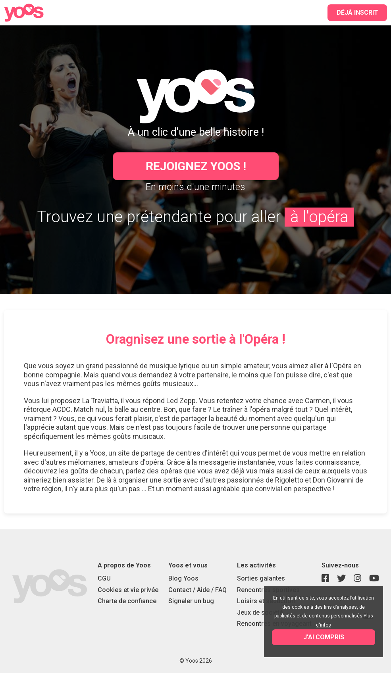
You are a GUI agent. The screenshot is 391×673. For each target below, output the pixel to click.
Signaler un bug (191, 601)
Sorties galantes (261, 578)
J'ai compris (323, 637)
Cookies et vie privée (128, 590)
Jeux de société (260, 612)
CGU (104, 578)
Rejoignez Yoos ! (195, 166)
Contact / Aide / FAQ (197, 590)
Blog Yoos (183, 578)
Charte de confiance (127, 601)
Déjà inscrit (357, 12)
